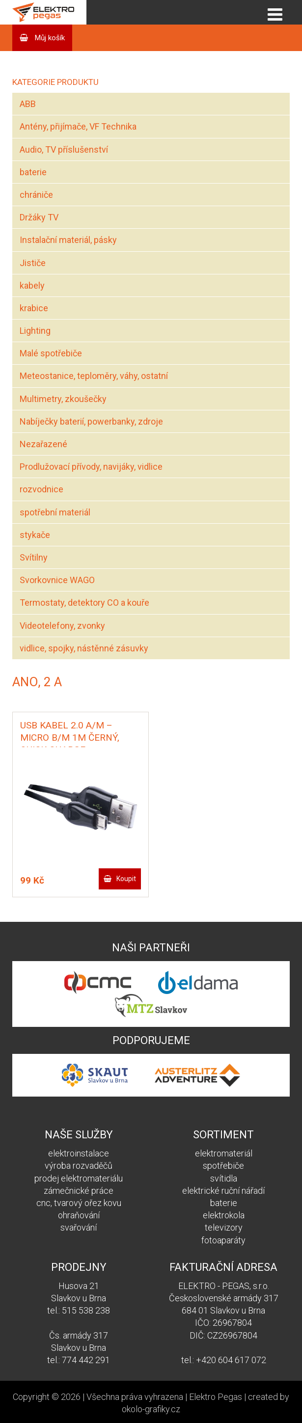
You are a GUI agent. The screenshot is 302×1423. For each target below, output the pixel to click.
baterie (33, 172)
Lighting (35, 330)
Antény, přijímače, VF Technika (78, 126)
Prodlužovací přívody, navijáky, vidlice (91, 466)
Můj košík (49, 37)
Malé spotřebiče (51, 353)
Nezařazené (43, 444)
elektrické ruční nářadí (223, 1190)
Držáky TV (39, 217)
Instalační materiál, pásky (68, 240)
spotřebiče (223, 1165)
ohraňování (79, 1215)
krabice (34, 308)
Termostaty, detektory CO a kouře (84, 602)
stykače (35, 535)
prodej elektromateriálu (78, 1178)
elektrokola (224, 1215)
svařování (78, 1227)
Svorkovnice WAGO (57, 580)
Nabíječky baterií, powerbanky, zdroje (91, 421)
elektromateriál (223, 1153)
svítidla (223, 1178)
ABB (28, 104)
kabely (32, 285)
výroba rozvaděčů (78, 1165)
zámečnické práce (78, 1190)
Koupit (126, 879)
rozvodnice (41, 489)
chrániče (36, 194)
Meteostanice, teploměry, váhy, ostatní (94, 376)
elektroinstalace (78, 1153)
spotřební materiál (55, 512)
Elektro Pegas (215, 1397)
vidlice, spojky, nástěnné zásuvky (84, 648)
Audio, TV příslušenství (64, 149)
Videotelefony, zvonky (62, 625)
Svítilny (34, 557)
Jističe (33, 263)
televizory (224, 1227)
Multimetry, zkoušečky (63, 399)
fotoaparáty (223, 1240)
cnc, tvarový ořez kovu (78, 1203)
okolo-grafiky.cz (151, 1409)
